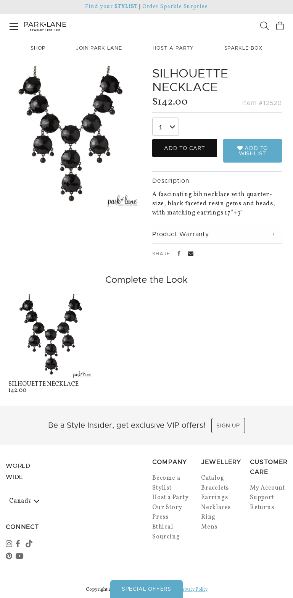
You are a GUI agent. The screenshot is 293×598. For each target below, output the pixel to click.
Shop (38, 48)
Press (160, 517)
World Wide (18, 471)
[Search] (264, 27)
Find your (111, 6)
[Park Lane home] (73, 26)
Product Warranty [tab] (180, 234)
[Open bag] (280, 27)
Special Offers (146, 588)
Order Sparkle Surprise (175, 6)
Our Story (167, 507)
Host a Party (170, 497)
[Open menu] (14, 25)
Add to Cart (184, 148)
